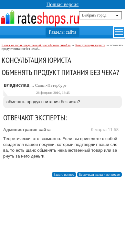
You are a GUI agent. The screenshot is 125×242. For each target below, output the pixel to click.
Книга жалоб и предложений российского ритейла (36, 45)
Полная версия (63, 4)
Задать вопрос (64, 174)
